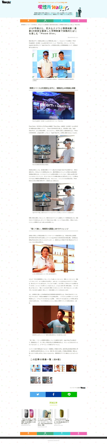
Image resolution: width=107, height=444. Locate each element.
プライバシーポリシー (32, 437)
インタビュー (62, 20)
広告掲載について (63, 437)
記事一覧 (45, 20)
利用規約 (25, 437)
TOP (28, 20)
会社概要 (69, 437)
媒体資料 (58, 437)
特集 (79, 20)
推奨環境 (38, 437)
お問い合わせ (42, 437)
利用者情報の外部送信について (77, 437)
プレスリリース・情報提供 (51, 437)
